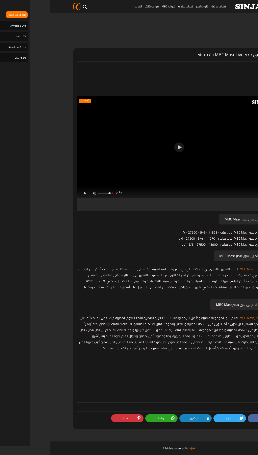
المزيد (88, 6)
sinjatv (141, 448)
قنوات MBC (118, 6)
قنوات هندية (135, 6)
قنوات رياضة (168, 6)
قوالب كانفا (102, 6)
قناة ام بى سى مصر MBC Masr (210, 269)
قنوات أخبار (152, 6)
